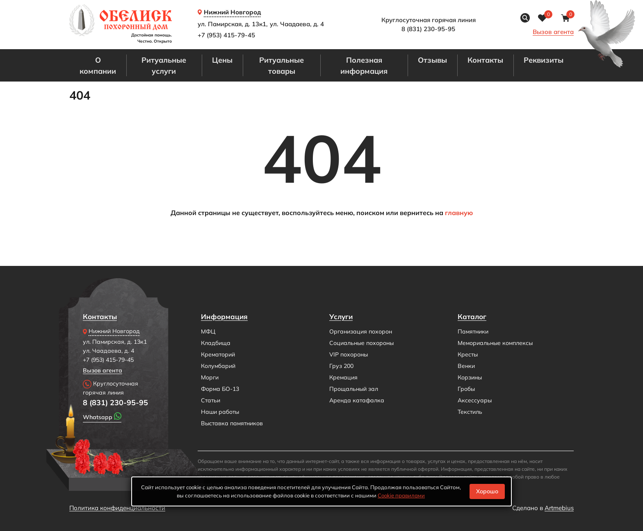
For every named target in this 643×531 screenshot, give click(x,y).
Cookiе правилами (401, 495)
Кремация (343, 377)
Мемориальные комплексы (495, 343)
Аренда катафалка (356, 400)
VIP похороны (348, 354)
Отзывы (432, 59)
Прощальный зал (353, 389)
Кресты (468, 354)
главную (459, 213)
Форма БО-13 (220, 389)
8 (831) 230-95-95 (115, 402)
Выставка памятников (232, 423)
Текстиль (470, 411)
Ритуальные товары (281, 65)
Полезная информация (364, 65)
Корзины (470, 377)
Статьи (210, 400)
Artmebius (559, 508)
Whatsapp (102, 416)
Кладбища (215, 343)
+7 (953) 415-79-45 (226, 35)
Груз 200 (341, 366)
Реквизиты (543, 59)
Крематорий (218, 354)
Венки (466, 366)
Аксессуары (475, 400)
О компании (98, 65)
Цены (222, 59)
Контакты (485, 59)
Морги (210, 377)
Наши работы (220, 411)
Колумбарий (218, 366)
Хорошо (487, 491)
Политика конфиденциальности (117, 508)
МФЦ (208, 331)
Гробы (466, 389)
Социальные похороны (361, 343)
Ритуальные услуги (163, 65)
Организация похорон (360, 331)
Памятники (473, 331)
